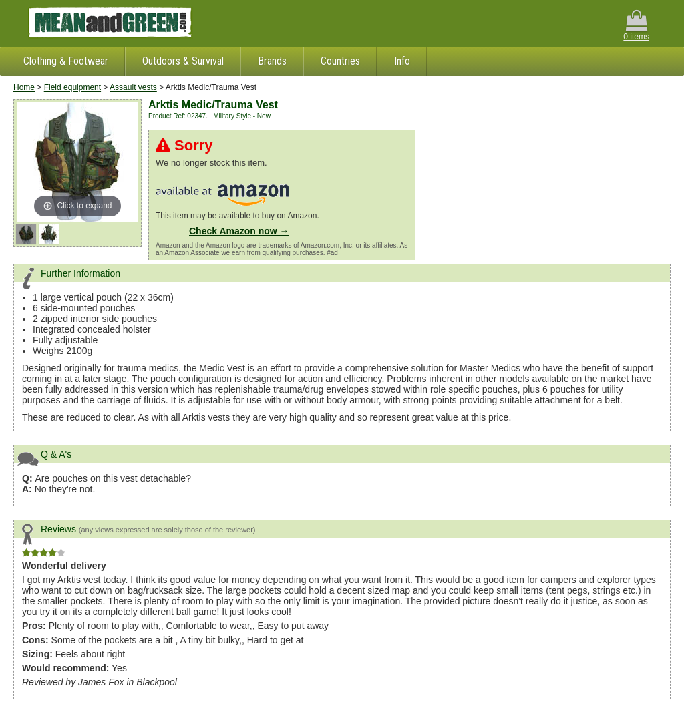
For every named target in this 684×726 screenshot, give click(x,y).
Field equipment (72, 87)
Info (402, 61)
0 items (636, 25)
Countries (340, 61)
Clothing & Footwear (65, 61)
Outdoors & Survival (183, 61)
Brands (272, 61)
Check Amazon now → (239, 231)
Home (24, 87)
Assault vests (133, 87)
